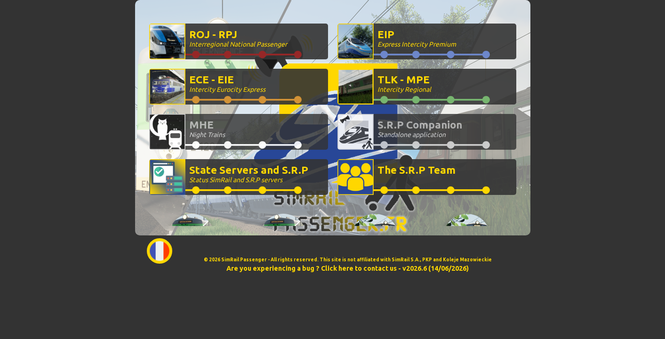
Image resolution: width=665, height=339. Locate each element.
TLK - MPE (404, 83)
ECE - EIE (227, 83)
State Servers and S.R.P (248, 174)
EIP (416, 38)
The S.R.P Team (416, 170)
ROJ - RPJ (238, 38)
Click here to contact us (359, 268)
